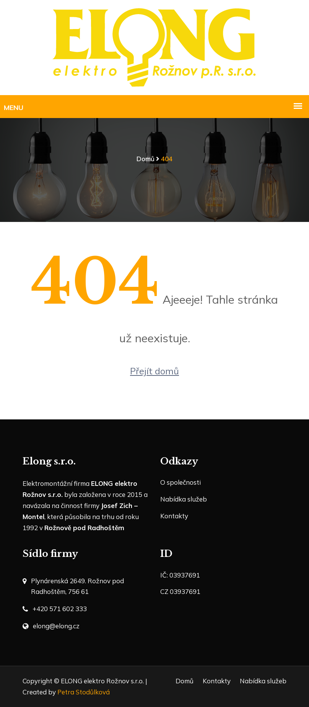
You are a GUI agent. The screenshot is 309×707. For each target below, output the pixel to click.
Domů (145, 159)
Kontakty (174, 516)
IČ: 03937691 (180, 575)
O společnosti (180, 482)
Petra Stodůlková (83, 692)
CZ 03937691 (180, 591)
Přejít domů (154, 371)
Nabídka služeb (183, 499)
